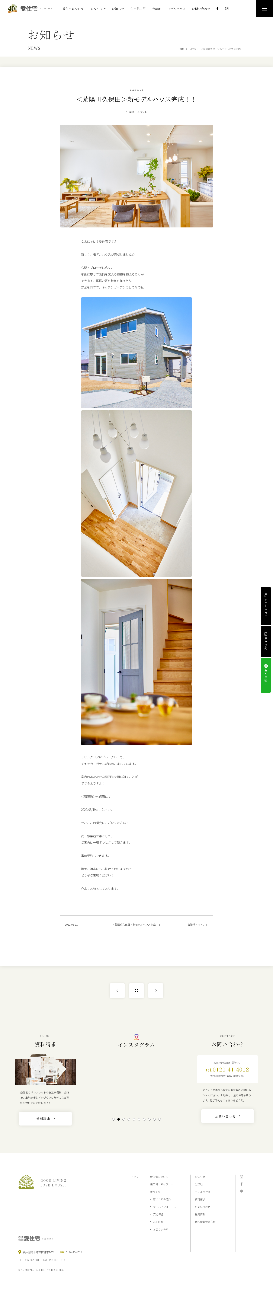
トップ (135, 1176)
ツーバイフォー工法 (164, 1207)
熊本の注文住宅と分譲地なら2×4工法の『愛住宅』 (32, 8)
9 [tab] (154, 1119)
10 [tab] (159, 1119)
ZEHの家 (158, 1221)
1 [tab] (113, 1119)
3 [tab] (123, 1119)
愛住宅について (159, 1176)
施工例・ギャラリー (161, 1184)
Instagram (226, 8)
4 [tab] (128, 1119)
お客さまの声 (160, 1229)
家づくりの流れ (162, 1199)
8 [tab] (149, 1119)
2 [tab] (118, 1119)
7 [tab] (144, 1119)
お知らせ (200, 1176)
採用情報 (200, 1214)
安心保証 (158, 1214)
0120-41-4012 (227, 1069)
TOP (182, 49)
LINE (241, 1191)
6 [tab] (139, 1119)
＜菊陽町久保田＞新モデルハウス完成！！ (223, 49)
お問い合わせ (202, 1207)
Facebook (217, 8)
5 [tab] (134, 1119)
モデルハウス (202, 1192)
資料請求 (200, 1199)
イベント (203, 924)
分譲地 (191, 924)
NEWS (192, 49)
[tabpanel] (136, 1084)
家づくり (155, 1192)
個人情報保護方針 (205, 1221)
